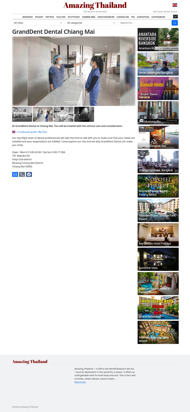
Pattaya (50, 16)
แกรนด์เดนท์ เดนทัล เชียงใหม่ (29, 132)
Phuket (39, 16)
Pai (133, 16)
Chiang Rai (123, 16)
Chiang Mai (88, 16)
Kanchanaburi (106, 16)
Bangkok (28, 16)
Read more (80, 381)
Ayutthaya (74, 16)
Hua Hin (60, 16)
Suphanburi (158, 16)
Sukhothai (143, 16)
